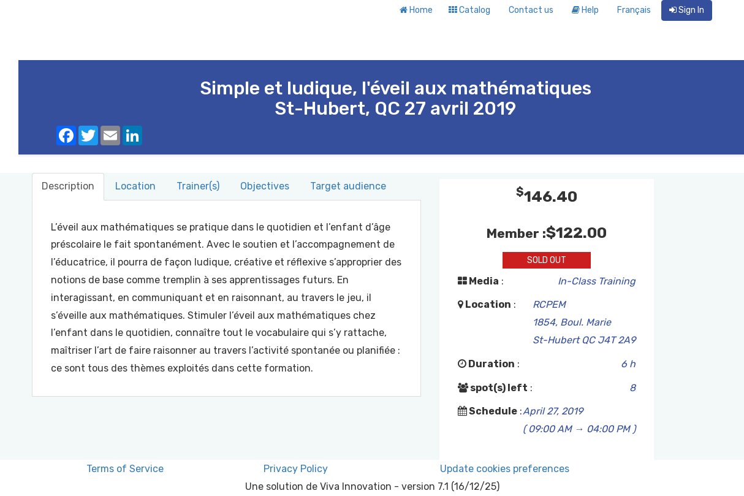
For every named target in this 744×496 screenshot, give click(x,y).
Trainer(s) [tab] (198, 186)
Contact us (531, 10)
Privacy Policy (296, 469)
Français (634, 10)
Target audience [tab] (348, 186)
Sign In (686, 10)
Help (585, 10)
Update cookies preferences (504, 469)
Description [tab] (68, 186)
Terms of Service (125, 469)
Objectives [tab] (264, 186)
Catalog (469, 10)
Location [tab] (135, 186)
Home (416, 10)
